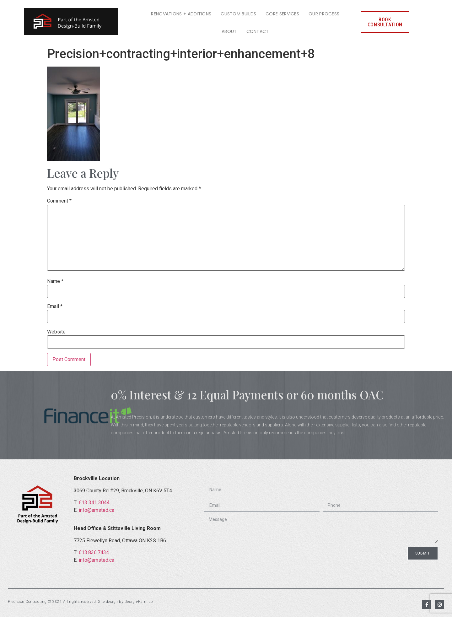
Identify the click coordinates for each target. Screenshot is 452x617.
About (229, 31)
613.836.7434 (94, 552)
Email (54, 306)
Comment (59, 200)
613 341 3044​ (94, 503)
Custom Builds (238, 14)
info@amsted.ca (96, 510)
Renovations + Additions (181, 14)
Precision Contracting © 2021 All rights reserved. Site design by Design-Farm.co (80, 601)
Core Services (282, 14)
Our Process (324, 14)
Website (56, 331)
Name (55, 281)
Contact (257, 31)
